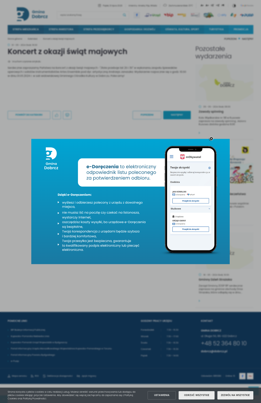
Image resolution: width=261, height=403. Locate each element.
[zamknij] (211, 138)
